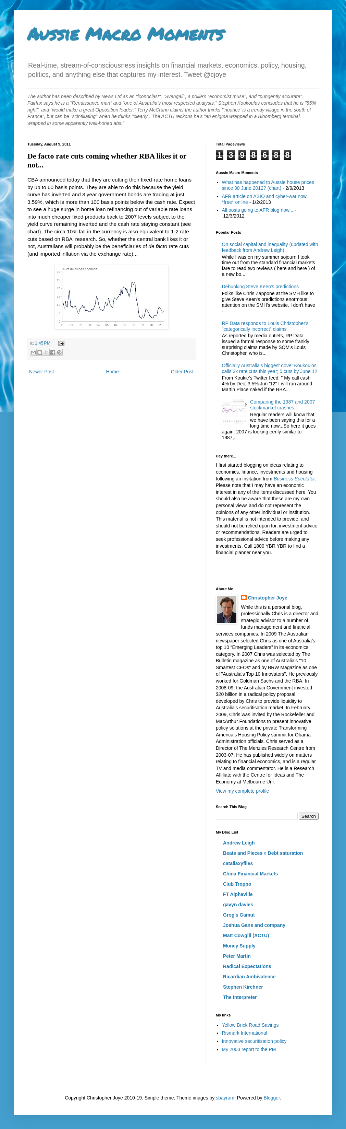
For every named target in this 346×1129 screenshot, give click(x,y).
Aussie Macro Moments (125, 34)
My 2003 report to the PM (249, 1049)
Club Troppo (237, 884)
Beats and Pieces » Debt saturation (263, 853)
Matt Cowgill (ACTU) (246, 935)
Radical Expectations (247, 966)
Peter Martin (237, 956)
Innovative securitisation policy (254, 1041)
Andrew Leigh (239, 843)
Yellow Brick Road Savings (250, 1025)
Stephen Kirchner (243, 987)
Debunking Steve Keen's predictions (260, 286)
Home (112, 371)
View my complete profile (242, 791)
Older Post (182, 371)
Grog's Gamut (239, 915)
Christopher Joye (267, 598)
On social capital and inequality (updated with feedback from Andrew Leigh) (270, 247)
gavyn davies (238, 904)
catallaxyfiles (238, 863)
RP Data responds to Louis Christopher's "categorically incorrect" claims (265, 326)
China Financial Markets (250, 873)
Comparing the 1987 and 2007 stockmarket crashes (282, 404)
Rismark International (244, 1033)
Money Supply (239, 945)
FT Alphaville (238, 894)
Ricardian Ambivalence (249, 976)
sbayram (225, 1098)
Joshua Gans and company (254, 925)
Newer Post (41, 371)
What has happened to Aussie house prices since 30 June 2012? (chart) (268, 185)
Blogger (271, 1098)
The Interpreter (240, 997)
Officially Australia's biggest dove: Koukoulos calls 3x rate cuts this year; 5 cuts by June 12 (270, 368)
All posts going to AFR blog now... (258, 210)
